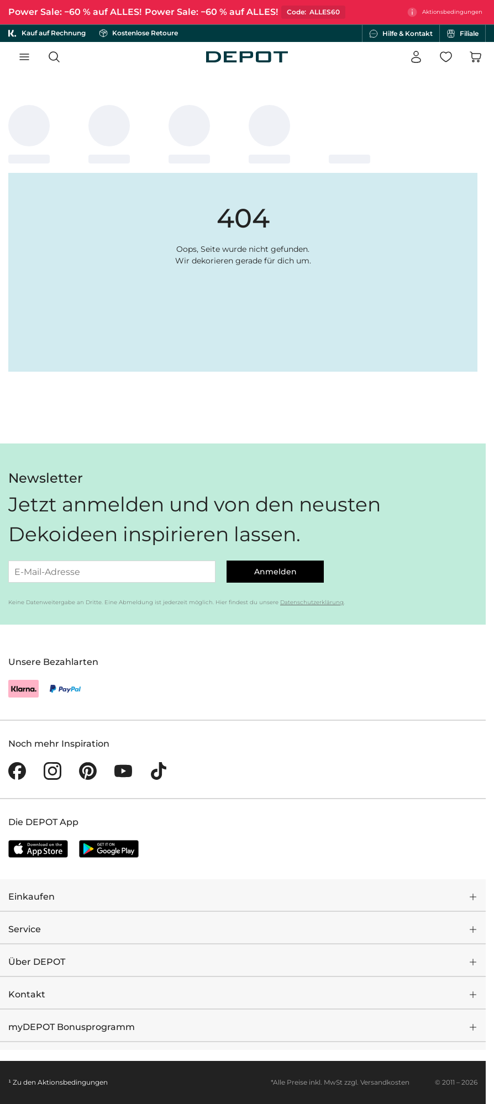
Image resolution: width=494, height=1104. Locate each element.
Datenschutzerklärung (312, 602)
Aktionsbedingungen (73, 1082)
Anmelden (275, 572)
